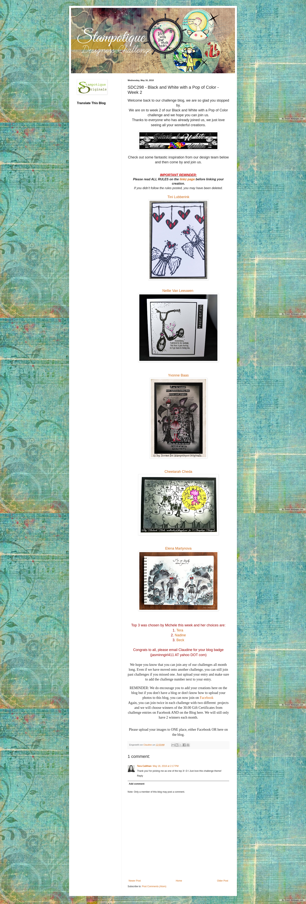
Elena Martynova (178, 548)
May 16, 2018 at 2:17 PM (165, 766)
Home (179, 880)
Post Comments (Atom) (154, 886)
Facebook (206, 698)
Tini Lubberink (178, 197)
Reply (140, 775)
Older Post (222, 880)
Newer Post (135, 880)
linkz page (187, 179)
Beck (180, 640)
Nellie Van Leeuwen (178, 291)
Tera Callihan (144, 766)
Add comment (136, 783)
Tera (179, 630)
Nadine (180, 635)
